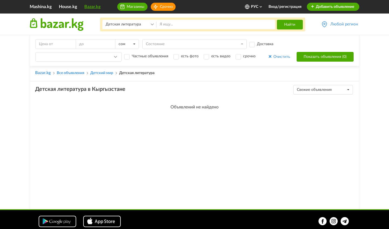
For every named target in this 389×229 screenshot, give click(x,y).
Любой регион (344, 24)
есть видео (220, 56)
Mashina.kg (41, 7)
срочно (249, 56)
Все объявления (70, 73)
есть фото (190, 56)
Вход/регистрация (285, 7)
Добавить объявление (332, 7)
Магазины (135, 7)
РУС (257, 7)
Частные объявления (150, 56)
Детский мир (101, 73)
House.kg (68, 7)
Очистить (279, 57)
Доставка (265, 44)
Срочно (166, 7)
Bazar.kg (92, 7)
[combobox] (127, 44)
